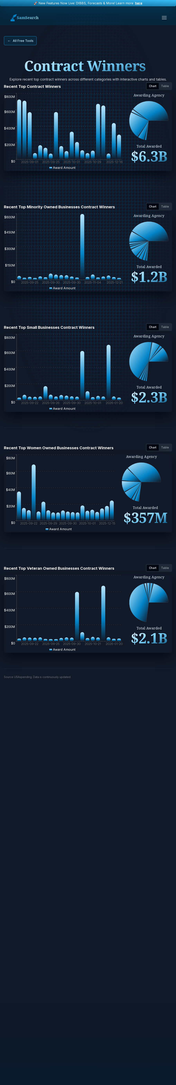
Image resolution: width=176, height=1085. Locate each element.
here (138, 3)
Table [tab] (165, 86)
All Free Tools (20, 40)
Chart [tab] (152, 86)
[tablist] (159, 86)
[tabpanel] (88, 131)
